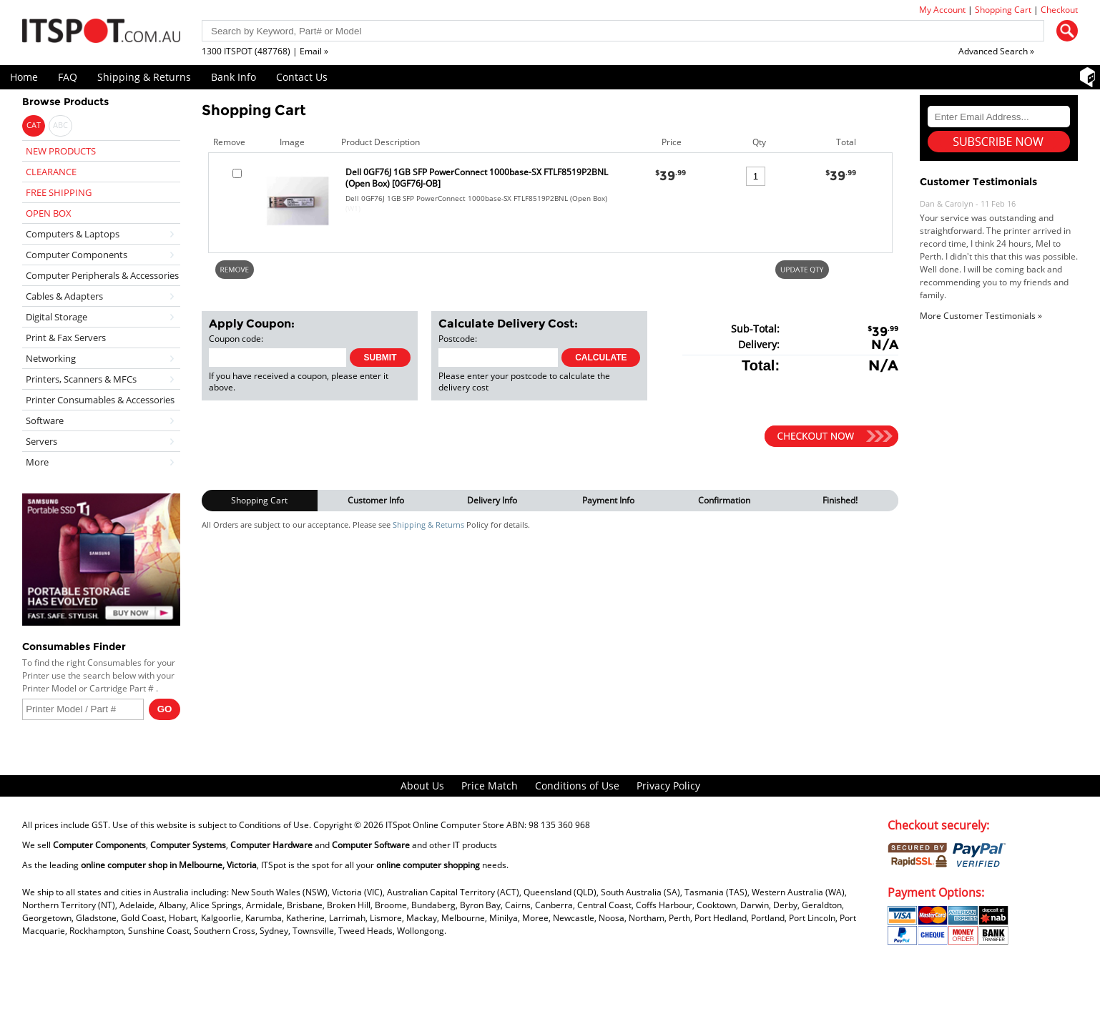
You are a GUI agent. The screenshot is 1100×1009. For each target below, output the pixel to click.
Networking (51, 358)
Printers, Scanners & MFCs (81, 379)
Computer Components (76, 254)
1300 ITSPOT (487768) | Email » (265, 51)
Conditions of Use (577, 785)
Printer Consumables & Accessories (100, 399)
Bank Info (233, 77)
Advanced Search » (996, 51)
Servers (41, 441)
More (37, 462)
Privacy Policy (668, 785)
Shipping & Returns (144, 77)
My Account (942, 10)
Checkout (1059, 10)
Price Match (489, 785)
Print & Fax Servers (66, 337)
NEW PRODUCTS (61, 150)
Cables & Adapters (64, 296)
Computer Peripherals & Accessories (102, 275)
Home (24, 77)
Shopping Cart (1003, 10)
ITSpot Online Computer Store (445, 825)
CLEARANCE (51, 171)
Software (45, 420)
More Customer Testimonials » (981, 316)
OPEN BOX (49, 213)
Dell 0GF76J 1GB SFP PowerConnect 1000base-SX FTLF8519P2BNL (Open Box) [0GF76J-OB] (476, 178)
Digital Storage (56, 316)
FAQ (67, 77)
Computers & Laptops (72, 233)
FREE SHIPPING (59, 192)
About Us (422, 785)
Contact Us (302, 77)
